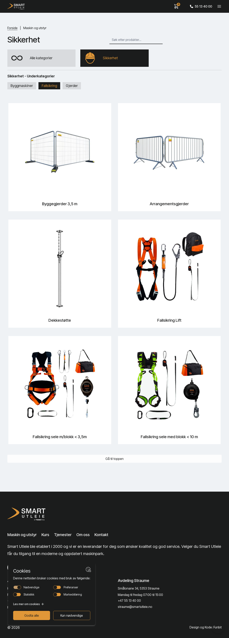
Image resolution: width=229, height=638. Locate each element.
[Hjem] (16, 6)
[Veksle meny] (219, 6)
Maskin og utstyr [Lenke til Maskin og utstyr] (22, 534)
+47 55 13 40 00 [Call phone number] (129, 601)
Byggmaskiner (22, 86)
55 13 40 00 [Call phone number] (201, 6)
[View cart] (176, 6)
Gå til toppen (114, 459)
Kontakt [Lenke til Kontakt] (101, 534)
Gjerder (72, 86)
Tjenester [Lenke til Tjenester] (63, 534)
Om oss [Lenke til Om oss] (83, 534)
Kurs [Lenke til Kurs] (45, 534)
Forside (12, 28)
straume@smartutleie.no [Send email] (135, 607)
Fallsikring (49, 86)
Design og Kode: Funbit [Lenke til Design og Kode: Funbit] (206, 628)
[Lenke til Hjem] (30, 514)
